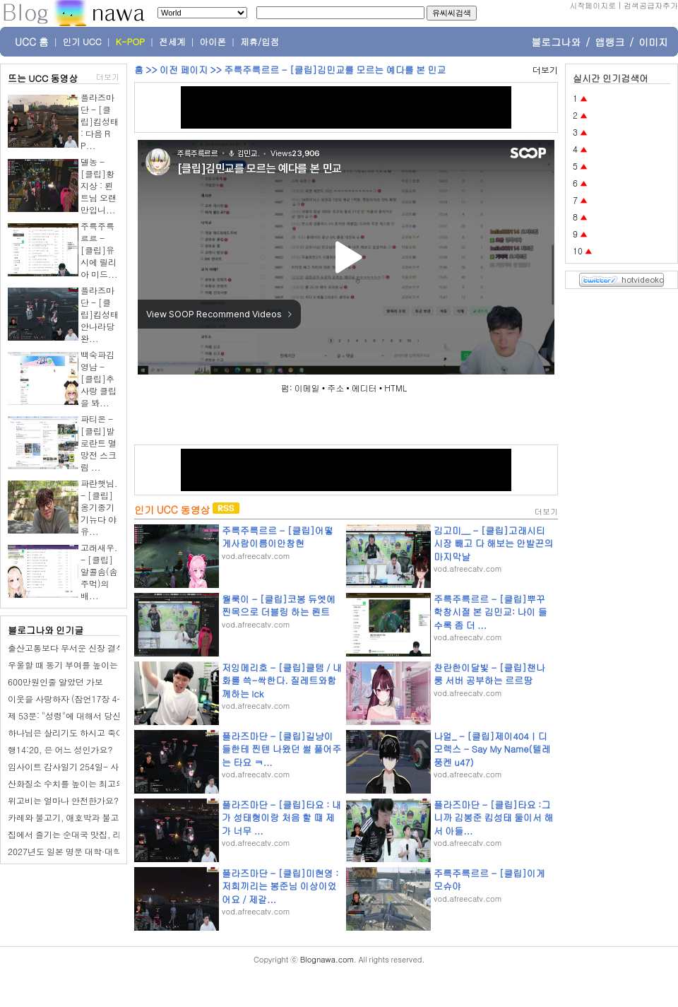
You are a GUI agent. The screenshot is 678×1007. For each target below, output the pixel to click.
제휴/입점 (259, 41)
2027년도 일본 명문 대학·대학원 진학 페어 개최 (97, 851)
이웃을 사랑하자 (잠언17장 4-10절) (75, 699)
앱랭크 (609, 42)
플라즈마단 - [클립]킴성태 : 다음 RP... (100, 121)
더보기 (107, 76)
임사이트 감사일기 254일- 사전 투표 (77, 766)
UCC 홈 (32, 42)
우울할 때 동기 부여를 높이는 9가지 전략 (84, 665)
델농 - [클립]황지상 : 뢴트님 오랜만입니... (99, 185)
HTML (395, 388)
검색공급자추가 (651, 5)
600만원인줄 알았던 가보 (55, 682)
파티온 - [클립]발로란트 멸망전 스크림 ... (99, 443)
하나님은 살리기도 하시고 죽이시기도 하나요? (95, 732)
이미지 (653, 42)
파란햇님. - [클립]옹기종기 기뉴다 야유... (99, 507)
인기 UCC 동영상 (172, 509)
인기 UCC (82, 41)
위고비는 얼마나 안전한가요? (63, 800)
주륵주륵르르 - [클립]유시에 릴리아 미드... (99, 250)
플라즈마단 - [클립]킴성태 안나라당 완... (100, 314)
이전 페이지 (184, 69)
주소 (335, 388)
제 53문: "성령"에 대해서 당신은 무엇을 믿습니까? (103, 715)
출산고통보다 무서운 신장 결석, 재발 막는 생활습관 (105, 648)
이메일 (307, 388)
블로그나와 (556, 42)
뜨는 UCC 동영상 (43, 78)
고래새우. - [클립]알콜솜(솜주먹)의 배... (99, 571)
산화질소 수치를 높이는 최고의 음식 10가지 (90, 783)
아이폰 (213, 41)
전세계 (172, 41)
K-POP (130, 41)
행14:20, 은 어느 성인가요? (60, 749)
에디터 (364, 388)
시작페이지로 (592, 5)
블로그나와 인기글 (45, 630)
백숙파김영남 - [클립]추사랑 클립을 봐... (99, 378)
